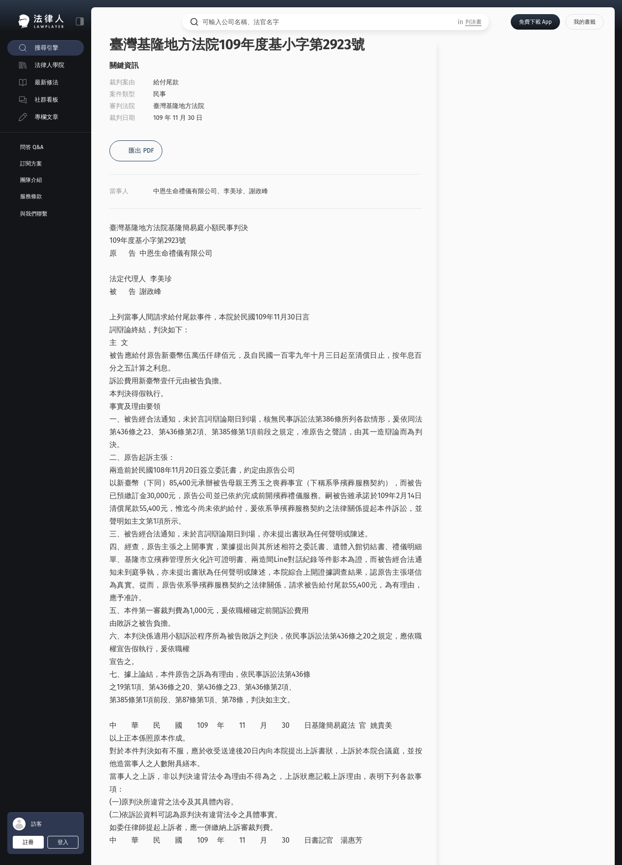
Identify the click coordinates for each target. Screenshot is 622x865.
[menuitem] (46, 48)
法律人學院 (49, 65)
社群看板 (46, 99)
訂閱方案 (31, 163)
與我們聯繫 (33, 214)
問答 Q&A (31, 147)
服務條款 (31, 196)
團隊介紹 (31, 180)
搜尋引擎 (46, 47)
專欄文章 (46, 116)
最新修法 (46, 82)
